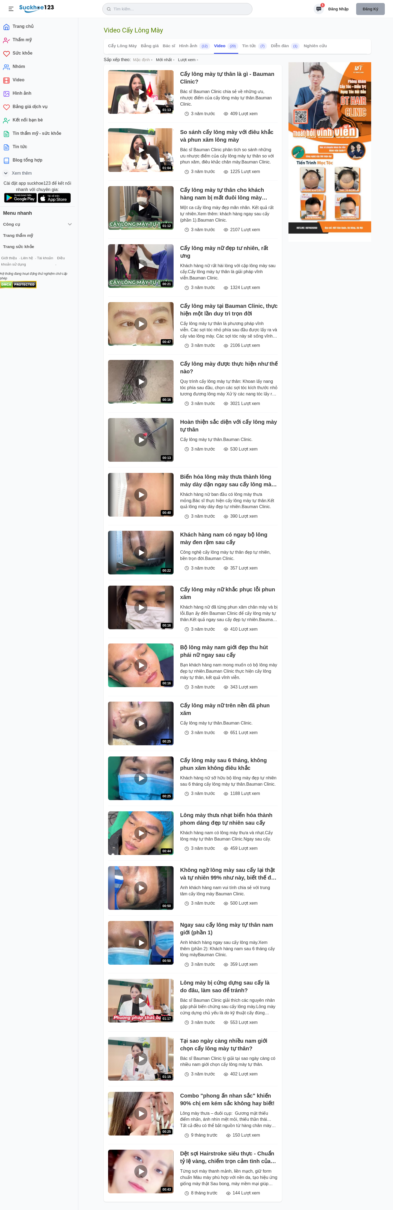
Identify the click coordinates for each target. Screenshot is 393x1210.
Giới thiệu (12, 259)
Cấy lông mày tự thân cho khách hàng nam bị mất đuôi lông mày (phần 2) (222, 194)
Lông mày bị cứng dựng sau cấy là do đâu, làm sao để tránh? (225, 986)
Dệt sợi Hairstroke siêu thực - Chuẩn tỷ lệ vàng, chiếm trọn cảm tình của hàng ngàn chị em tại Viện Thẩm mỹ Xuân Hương (227, 1158)
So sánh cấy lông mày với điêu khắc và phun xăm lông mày (226, 136)
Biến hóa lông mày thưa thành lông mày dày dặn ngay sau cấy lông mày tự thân (227, 481)
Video (226, 46)
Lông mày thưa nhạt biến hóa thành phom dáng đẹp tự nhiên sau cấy (226, 819)
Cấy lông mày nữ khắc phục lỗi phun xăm (227, 593)
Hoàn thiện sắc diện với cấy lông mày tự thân (228, 426)
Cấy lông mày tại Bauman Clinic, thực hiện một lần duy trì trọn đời (229, 310)
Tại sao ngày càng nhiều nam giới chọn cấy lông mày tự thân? (223, 1044)
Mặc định (141, 59)
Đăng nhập (338, 9)
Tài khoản (48, 259)
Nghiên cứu (315, 45)
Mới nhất (164, 59)
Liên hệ (30, 259)
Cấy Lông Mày (122, 45)
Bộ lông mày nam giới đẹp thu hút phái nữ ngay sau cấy (224, 651)
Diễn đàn (285, 46)
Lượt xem (186, 59)
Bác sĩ (169, 45)
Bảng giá (150, 45)
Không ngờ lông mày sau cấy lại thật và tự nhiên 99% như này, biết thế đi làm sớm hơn (227, 874)
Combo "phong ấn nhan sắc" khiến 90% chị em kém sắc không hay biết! (227, 1099)
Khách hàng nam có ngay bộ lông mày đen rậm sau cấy (223, 538)
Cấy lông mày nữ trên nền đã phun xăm (225, 709)
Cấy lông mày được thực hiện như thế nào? (229, 367)
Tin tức (254, 46)
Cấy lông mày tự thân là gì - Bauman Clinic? (227, 78)
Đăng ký (370, 9)
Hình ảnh (194, 46)
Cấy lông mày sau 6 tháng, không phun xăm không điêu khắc (223, 764)
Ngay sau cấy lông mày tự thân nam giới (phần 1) (226, 928)
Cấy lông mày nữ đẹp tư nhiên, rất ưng (224, 252)
